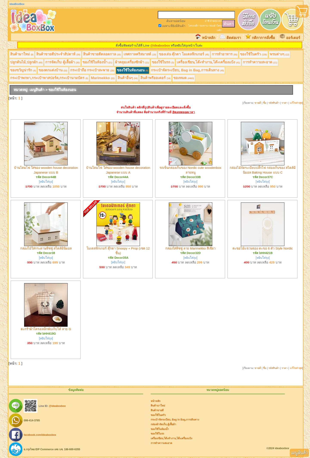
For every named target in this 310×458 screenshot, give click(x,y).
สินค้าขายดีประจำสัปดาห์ (58, 54)
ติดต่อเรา (233, 38)
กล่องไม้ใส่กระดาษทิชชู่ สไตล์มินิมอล (46, 248)
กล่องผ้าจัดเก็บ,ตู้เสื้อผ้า (163, 424)
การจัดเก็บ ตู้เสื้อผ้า (62, 62)
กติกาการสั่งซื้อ (263, 38)
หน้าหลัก (208, 38)
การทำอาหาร (224, 54)
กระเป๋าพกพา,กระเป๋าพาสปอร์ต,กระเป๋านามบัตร (49, 78)
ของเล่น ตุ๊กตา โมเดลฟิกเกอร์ (184, 54)
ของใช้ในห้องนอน (132, 70)
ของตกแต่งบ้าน (53, 70)
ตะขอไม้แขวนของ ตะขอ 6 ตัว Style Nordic (262, 248)
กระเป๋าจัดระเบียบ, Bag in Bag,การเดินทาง (187, 70)
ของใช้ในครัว (253, 54)
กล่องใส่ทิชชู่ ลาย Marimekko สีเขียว (190, 248)
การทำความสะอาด (260, 62)
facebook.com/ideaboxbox (40, 434)
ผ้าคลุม (213, 21)
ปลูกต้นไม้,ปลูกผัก (26, 62)
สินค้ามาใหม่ (21, 54)
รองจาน (203, 25)
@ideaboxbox (160, 45)
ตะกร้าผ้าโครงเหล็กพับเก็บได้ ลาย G (46, 329)
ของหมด (183, 78)
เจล (220, 21)
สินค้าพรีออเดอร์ (155, 78)
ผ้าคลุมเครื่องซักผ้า (132, 62)
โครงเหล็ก (193, 25)
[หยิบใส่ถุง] (46, 181)
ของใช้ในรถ (163, 62)
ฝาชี (207, 21)
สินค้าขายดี (157, 410)
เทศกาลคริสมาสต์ (140, 54)
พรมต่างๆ (279, 54)
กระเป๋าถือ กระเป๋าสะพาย (92, 70)
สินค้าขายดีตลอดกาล (102, 54)
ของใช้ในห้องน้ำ (97, 62)
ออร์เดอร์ (293, 38)
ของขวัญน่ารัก (23, 70)
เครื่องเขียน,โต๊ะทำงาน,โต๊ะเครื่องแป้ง (208, 62)
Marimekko (103, 78)
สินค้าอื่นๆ (128, 78)
